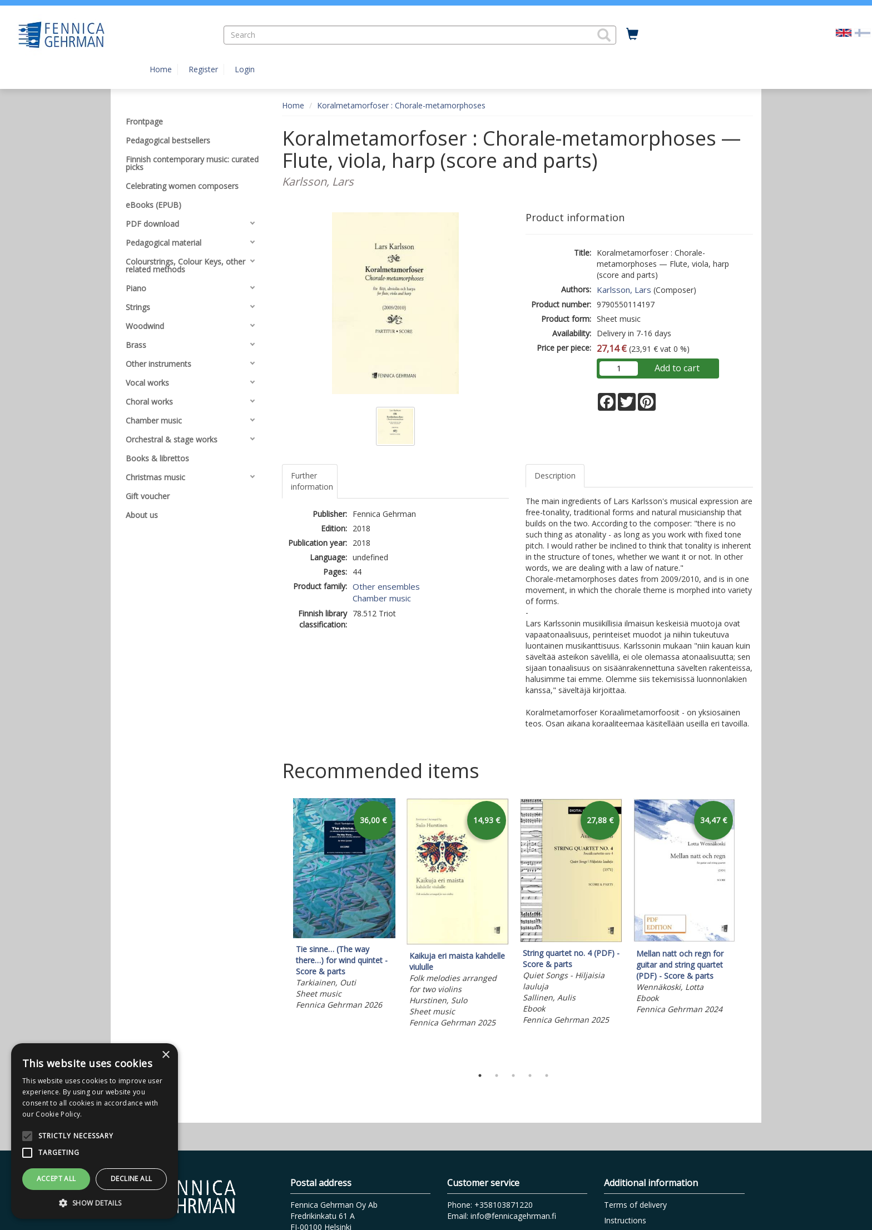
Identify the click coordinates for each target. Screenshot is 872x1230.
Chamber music (382, 598)
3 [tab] (513, 1075)
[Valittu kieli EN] (843, 32)
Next (747, 929)
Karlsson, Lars (624, 289)
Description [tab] (555, 475)
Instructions (625, 1220)
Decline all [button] (131, 1178)
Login (245, 69)
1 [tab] (479, 1075)
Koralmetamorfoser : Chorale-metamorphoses (401, 105)
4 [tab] (530, 1075)
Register (203, 69)
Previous (279, 929)
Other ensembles (386, 586)
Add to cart (677, 368)
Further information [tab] (312, 481)
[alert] (94, 1131)
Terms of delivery (635, 1204)
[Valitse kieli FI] (862, 32)
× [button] (165, 1055)
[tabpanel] (344, 906)
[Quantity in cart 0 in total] (632, 34)
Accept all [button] (56, 1178)
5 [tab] (546, 1075)
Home (161, 69)
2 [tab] (496, 1075)
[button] (604, 35)
